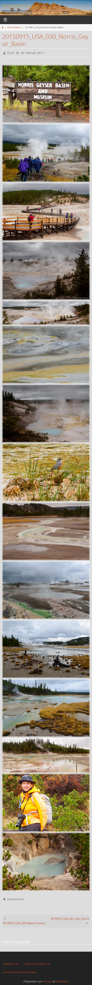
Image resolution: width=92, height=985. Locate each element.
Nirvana (47, 981)
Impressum (10, 964)
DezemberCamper (20, 6)
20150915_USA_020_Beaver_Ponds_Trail (24, 921)
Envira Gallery (14, 27)
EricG (10, 53)
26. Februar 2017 (32, 53)
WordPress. (62, 981)
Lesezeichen (15, 899)
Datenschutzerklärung (20, 972)
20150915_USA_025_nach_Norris (70, 921)
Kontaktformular (37, 964)
